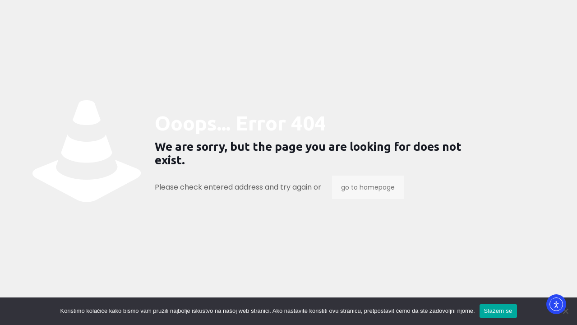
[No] (565, 311)
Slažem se (498, 310)
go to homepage (368, 187)
